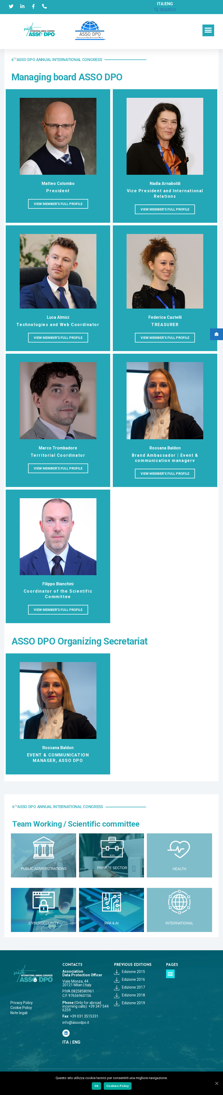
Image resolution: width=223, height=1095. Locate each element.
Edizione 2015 (129, 972)
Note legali (19, 1013)
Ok (96, 1086)
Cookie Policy (21, 1008)
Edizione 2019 (129, 1003)
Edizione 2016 (129, 979)
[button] (208, 30)
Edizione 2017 (129, 987)
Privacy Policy (21, 1003)
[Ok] (216, 1083)
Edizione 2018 (129, 995)
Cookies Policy (117, 1086)
